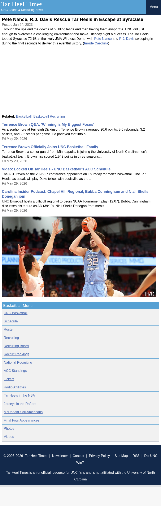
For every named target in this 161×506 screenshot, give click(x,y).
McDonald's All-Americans (23, 412)
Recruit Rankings (16, 354)
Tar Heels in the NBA (19, 395)
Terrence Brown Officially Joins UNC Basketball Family (50, 147)
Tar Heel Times (22, 4)
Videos (9, 437)
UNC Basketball (15, 313)
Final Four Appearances (21, 420)
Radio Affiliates (15, 387)
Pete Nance (103, 38)
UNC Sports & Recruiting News (22, 10)
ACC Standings (15, 370)
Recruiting (11, 338)
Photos (9, 428)
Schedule (11, 321)
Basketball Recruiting (49, 116)
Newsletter (60, 456)
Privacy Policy (99, 456)
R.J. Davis (126, 38)
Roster (9, 329)
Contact (78, 456)
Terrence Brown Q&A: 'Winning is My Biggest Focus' (48, 124)
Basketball (24, 116)
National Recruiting (18, 362)
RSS (135, 456)
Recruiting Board (16, 346)
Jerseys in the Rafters (20, 404)
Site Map (121, 456)
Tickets (9, 379)
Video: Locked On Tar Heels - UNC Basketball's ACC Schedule (56, 169)
